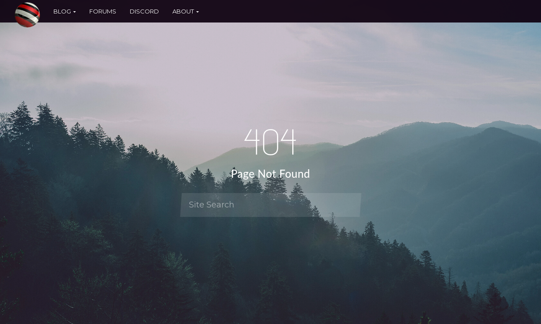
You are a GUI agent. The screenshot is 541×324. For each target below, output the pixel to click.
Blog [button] (64, 11)
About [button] (185, 11)
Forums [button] (102, 11)
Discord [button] (144, 11)
